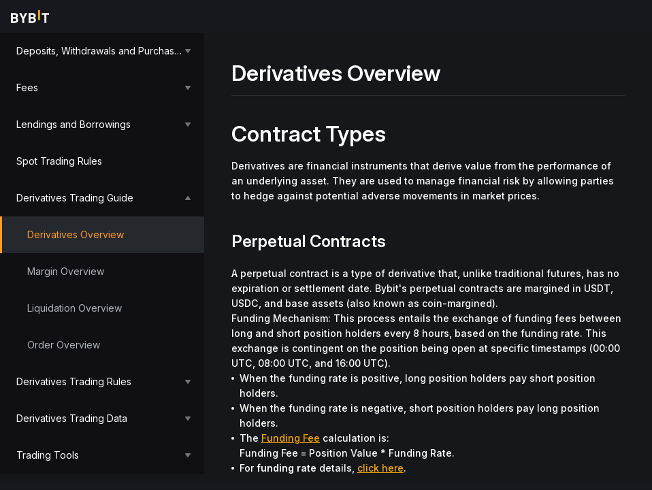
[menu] (102, 253)
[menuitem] (102, 51)
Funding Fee (290, 438)
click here (380, 468)
